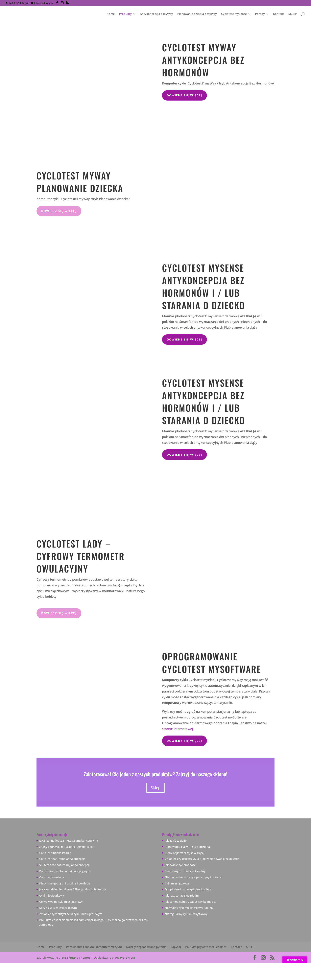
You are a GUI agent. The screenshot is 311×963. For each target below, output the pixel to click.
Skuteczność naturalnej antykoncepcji (64, 865)
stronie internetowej (177, 729)
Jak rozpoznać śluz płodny (182, 895)
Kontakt (278, 14)
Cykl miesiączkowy (51, 895)
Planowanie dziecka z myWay (197, 14)
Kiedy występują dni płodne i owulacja (64, 883)
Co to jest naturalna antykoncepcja (62, 859)
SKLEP (292, 14)
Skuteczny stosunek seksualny (185, 871)
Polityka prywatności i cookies (206, 947)
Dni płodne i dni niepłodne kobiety (188, 889)
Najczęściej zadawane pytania (146, 947)
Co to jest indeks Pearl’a (55, 853)
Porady (260, 14)
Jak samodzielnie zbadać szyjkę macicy (190, 902)
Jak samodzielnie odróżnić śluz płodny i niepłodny (72, 889)
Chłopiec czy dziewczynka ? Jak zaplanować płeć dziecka (202, 859)
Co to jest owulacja (51, 877)
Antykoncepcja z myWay (156, 14)
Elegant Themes (78, 957)
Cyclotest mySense (234, 14)
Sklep (155, 787)
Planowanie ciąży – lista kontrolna (187, 847)
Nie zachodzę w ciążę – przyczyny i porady (193, 877)
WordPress (127, 957)
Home (111, 14)
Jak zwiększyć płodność (180, 865)
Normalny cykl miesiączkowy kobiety (189, 908)
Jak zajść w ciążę (176, 840)
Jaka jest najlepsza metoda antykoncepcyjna (68, 840)
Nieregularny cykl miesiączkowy (186, 914)
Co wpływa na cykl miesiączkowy (61, 902)
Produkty (125, 14)
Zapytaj (176, 947)
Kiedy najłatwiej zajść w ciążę (184, 853)
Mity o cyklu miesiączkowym (58, 908)
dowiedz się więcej (59, 211)
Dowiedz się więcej (184, 95)
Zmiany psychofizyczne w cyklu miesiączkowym (70, 914)
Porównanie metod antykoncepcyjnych (65, 871)
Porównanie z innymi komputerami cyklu (94, 947)
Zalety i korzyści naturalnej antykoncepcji (66, 847)
